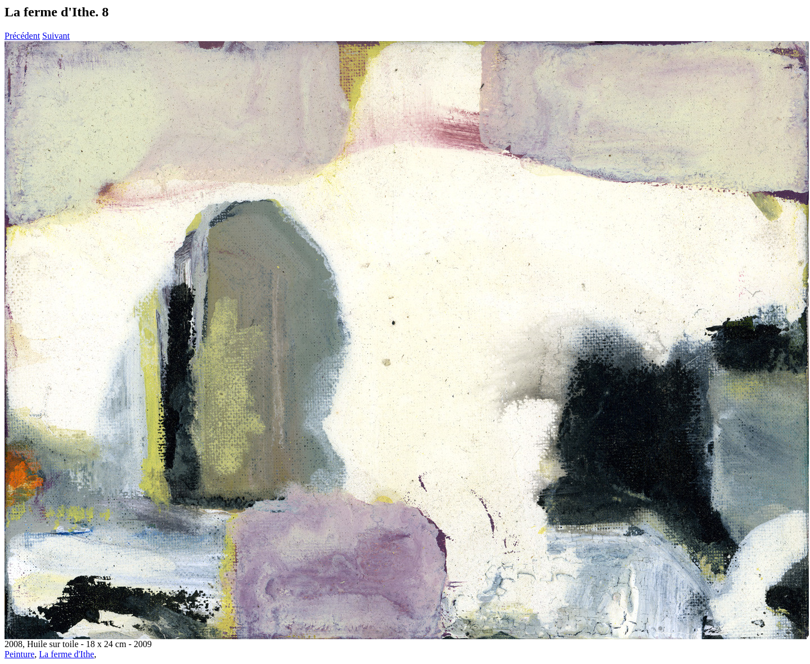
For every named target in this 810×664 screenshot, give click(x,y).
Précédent (22, 36)
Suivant (56, 36)
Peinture (19, 654)
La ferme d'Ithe (66, 654)
